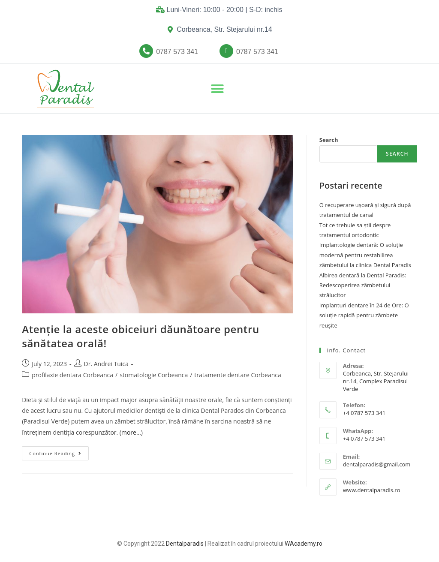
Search (328, 140)
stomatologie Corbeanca (154, 375)
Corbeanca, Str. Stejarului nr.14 (224, 29)
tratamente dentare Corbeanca (237, 375)
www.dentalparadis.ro (371, 490)
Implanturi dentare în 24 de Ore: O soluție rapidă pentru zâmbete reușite (364, 315)
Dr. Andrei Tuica (106, 364)
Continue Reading (59, 451)
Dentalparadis (185, 543)
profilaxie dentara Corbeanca (72, 375)
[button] (177, 52)
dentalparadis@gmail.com (377, 464)
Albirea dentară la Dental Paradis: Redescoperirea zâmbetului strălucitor (362, 285)
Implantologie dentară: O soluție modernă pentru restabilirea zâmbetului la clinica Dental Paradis (365, 255)
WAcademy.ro (303, 543)
